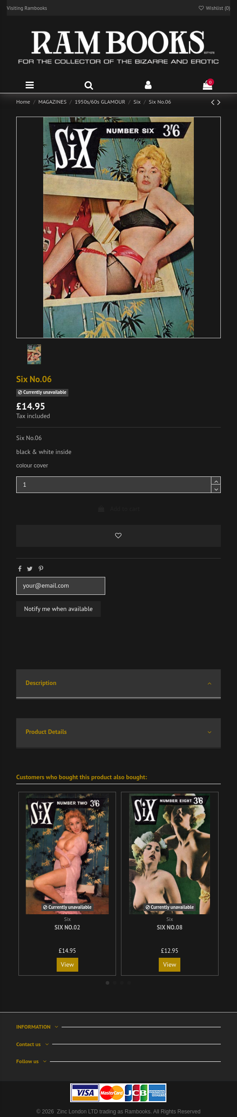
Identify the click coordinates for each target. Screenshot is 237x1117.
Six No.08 (170, 927)
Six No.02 (67, 927)
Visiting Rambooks (27, 7)
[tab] (118, 684)
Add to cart (118, 509)
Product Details (118, 732)
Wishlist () (214, 7)
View (67, 964)
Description (118, 683)
